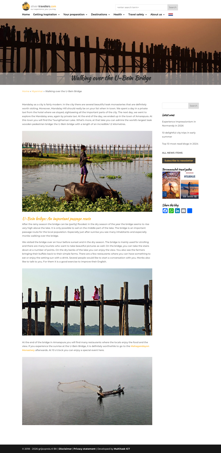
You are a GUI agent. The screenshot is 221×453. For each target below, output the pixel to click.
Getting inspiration (45, 15)
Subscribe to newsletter (179, 160)
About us (156, 15)
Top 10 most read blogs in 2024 (180, 143)
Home (26, 15)
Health (118, 15)
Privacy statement (85, 448)
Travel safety (136, 15)
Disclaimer (65, 448)
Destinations (99, 15)
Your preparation (74, 15)
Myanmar (37, 91)
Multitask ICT (122, 448)
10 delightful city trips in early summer (179, 134)
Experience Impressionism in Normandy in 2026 (179, 123)
